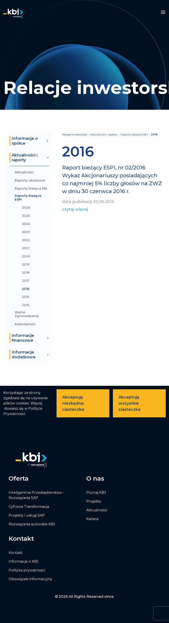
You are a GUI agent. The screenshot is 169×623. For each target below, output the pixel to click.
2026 (26, 208)
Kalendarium (25, 324)
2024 (26, 224)
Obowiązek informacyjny (30, 579)
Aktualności (24, 172)
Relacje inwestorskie (74, 134)
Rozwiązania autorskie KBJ (32, 524)
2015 (25, 297)
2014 (25, 305)
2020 (26, 256)
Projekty (93, 501)
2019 (25, 264)
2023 (26, 232)
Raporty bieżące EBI (31, 188)
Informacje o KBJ (24, 561)
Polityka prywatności (27, 570)
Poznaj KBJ (96, 492)
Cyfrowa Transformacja (29, 507)
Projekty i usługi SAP (27, 515)
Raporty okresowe (30, 180)
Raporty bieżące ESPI (28, 197)
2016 (25, 289)
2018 (25, 273)
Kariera (92, 519)
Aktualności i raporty (103, 134)
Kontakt (16, 553)
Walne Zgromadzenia (27, 314)
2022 (26, 240)
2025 (26, 216)
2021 (25, 248)
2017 (25, 281)
